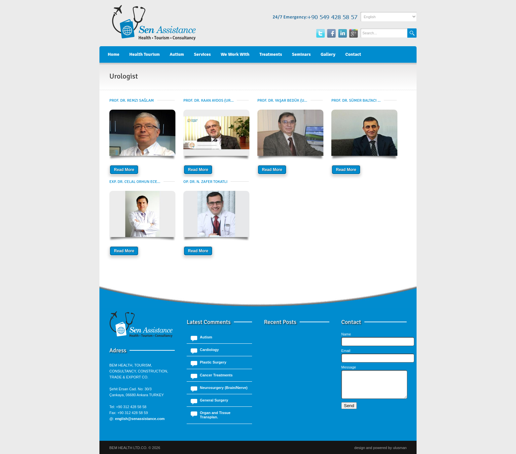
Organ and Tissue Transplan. (215, 415)
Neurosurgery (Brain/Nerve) (223, 388)
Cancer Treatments (216, 375)
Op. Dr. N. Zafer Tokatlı (205, 181)
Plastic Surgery (213, 362)
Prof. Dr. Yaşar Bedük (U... (282, 100)
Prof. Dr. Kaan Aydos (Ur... (208, 100)
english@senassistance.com (140, 419)
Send (349, 410)
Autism (206, 337)
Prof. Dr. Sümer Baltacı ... (356, 100)
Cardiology (209, 350)
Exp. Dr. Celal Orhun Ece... (134, 181)
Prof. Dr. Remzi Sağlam (131, 100)
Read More (124, 169)
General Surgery (214, 400)
